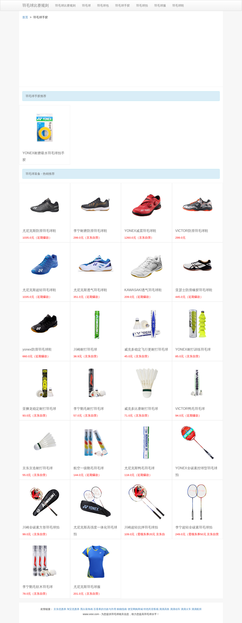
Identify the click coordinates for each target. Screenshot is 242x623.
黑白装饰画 (86, 609)
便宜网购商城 (135, 609)
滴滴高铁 (164, 609)
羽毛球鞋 (178, 5)
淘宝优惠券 (73, 609)
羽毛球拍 (142, 5)
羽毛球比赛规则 (35, 5)
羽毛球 (86, 5)
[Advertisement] (121, 55)
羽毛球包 (103, 5)
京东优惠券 (60, 609)
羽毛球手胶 (122, 5)
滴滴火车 (186, 609)
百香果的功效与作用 (104, 609)
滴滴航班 (197, 609)
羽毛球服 (160, 5)
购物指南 (122, 609)
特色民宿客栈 (151, 609)
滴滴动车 (175, 609)
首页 (25, 17)
